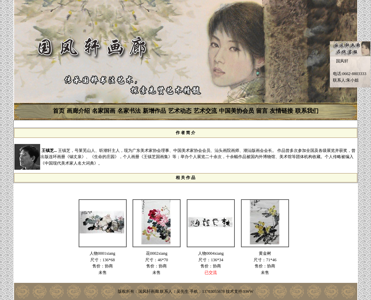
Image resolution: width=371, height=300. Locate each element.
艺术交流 (205, 111)
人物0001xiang (102, 253)
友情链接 (281, 111)
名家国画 (103, 111)
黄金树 (265, 253)
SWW (248, 291)
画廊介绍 (78, 111)
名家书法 (129, 111)
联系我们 (306, 111)
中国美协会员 (236, 111)
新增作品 (154, 111)
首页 (59, 111)
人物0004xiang (211, 253)
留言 (262, 111)
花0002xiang (156, 253)
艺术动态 (180, 111)
